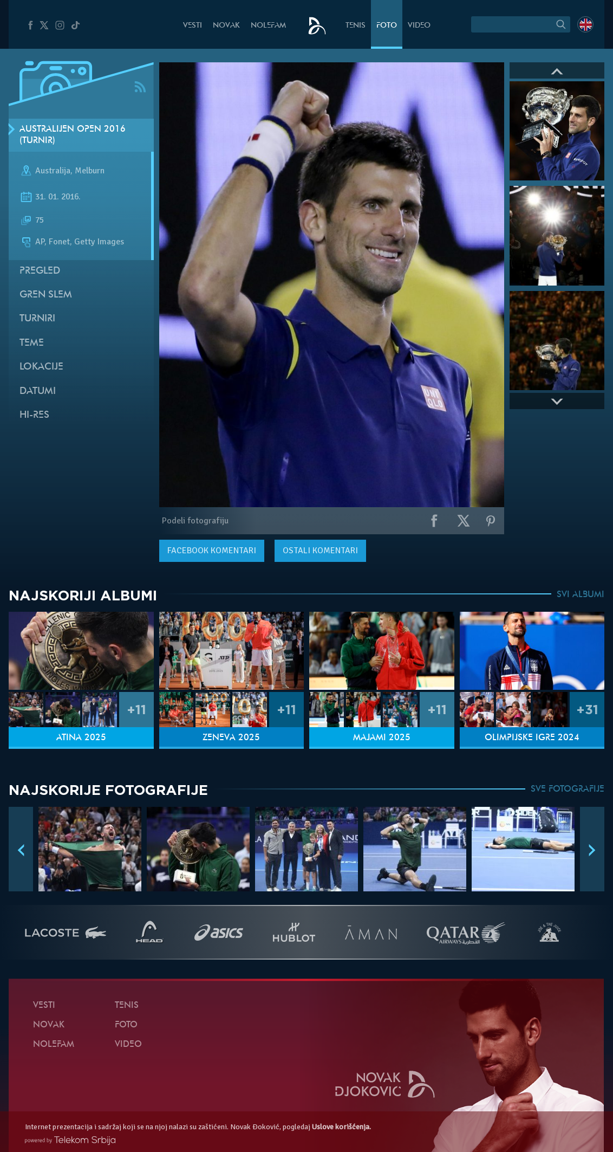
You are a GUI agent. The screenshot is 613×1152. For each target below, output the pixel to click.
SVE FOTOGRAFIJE (567, 789)
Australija (52, 171)
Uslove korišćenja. (341, 1126)
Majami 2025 (381, 738)
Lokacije (41, 367)
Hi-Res (34, 415)
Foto (386, 26)
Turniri (37, 319)
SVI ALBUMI (580, 595)
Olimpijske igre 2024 (532, 738)
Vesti (192, 26)
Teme (31, 343)
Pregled (39, 271)
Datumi (37, 391)
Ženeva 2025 (231, 738)
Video (419, 26)
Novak (226, 26)
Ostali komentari (320, 550)
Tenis (355, 26)
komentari (211, 550)
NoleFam (268, 26)
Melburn (90, 171)
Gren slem (45, 295)
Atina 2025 (81, 738)
